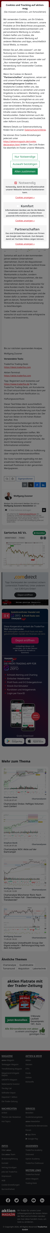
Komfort (27, 206)
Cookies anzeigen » (25, 197)
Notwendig (27, 183)
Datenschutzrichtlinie (35, 129)
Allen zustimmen (25, 171)
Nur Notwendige (25, 156)
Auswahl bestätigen (25, 164)
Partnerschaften (27, 229)
